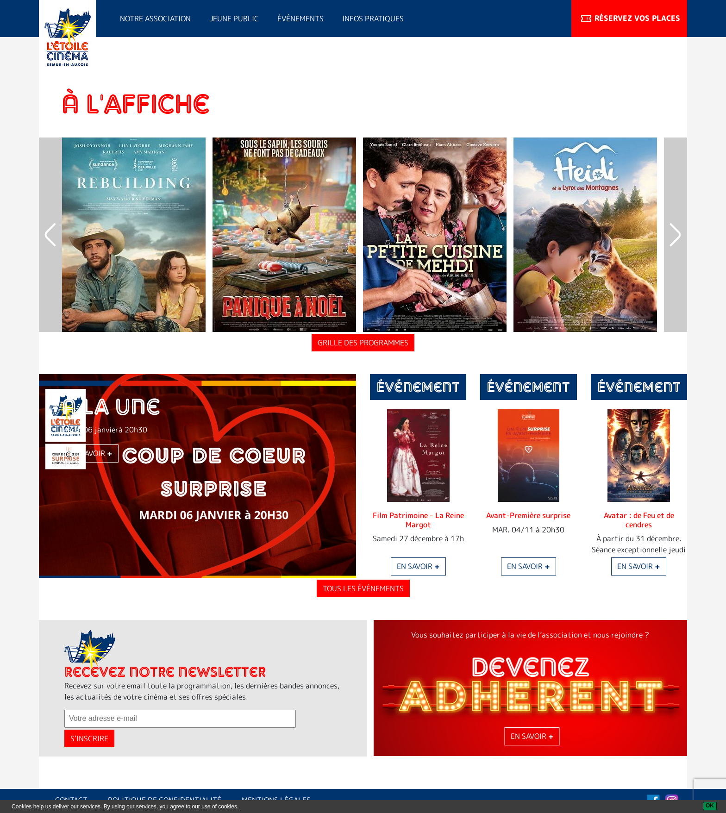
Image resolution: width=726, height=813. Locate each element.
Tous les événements (363, 588)
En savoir (91, 453)
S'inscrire (89, 738)
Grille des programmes (363, 343)
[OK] (710, 806)
